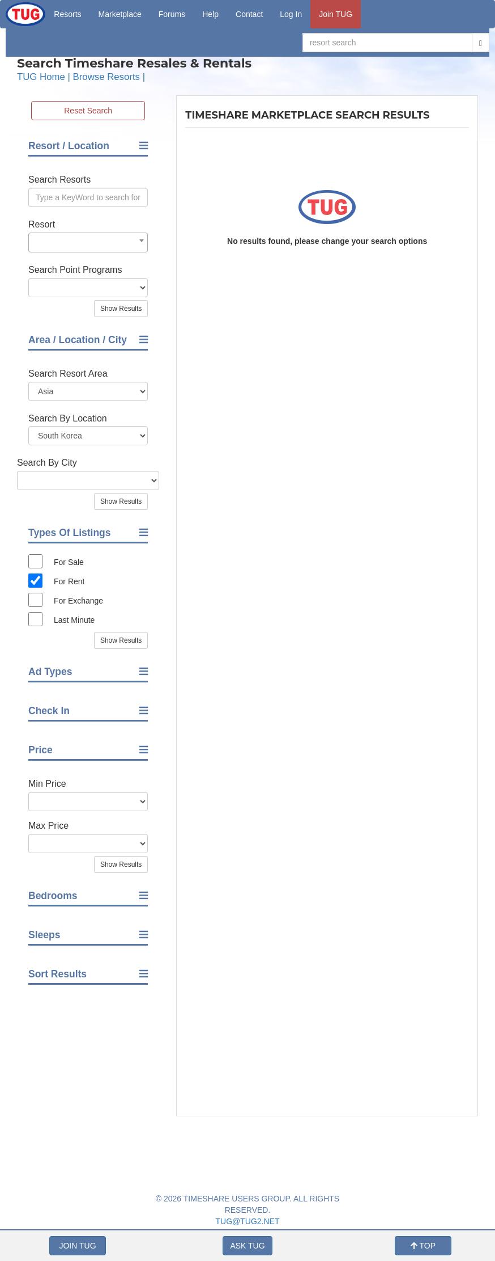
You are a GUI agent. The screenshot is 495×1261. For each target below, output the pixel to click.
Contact (249, 14)
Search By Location (67, 418)
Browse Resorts (106, 76)
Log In (291, 14)
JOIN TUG (77, 1245)
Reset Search (88, 110)
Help (210, 14)
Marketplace (120, 14)
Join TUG (335, 14)
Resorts (67, 14)
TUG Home (41, 76)
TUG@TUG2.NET (248, 1221)
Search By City (47, 462)
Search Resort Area (68, 373)
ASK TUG (247, 1245)
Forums (172, 14)
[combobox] (88, 242)
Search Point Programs (75, 270)
